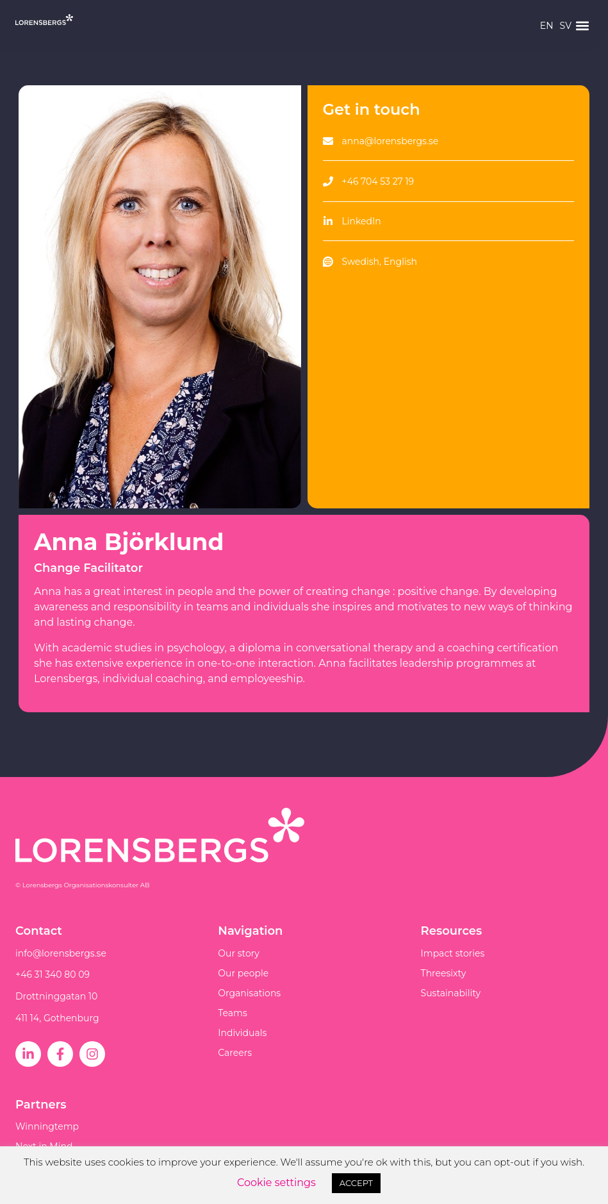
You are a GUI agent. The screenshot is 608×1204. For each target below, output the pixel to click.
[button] (582, 26)
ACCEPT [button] (356, 1183)
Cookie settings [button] (276, 1182)
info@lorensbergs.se (60, 953)
